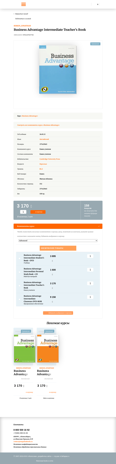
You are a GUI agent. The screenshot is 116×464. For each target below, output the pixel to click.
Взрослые (43, 164)
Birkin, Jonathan (22, 26)
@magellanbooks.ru (26, 441)
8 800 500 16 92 (21, 430)
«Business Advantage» (29, 116)
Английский (46, 139)
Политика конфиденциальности (25, 444)
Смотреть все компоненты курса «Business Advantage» (38, 125)
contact (16, 441)
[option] (58, 70)
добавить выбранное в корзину (58, 313)
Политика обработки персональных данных (29, 447)
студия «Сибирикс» (61, 456)
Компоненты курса (25, 226)
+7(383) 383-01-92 (20, 433)
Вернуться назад (21, 14)
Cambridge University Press (50, 159)
